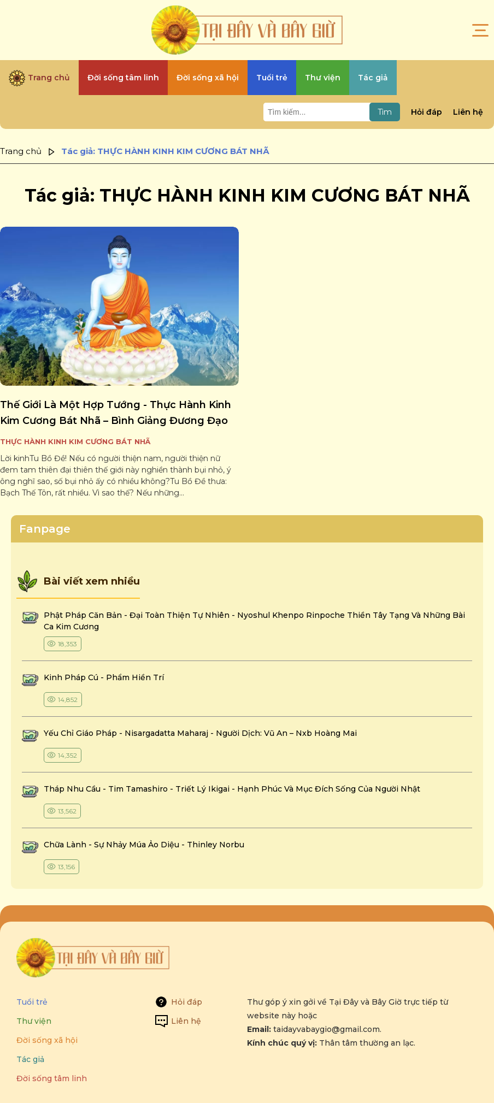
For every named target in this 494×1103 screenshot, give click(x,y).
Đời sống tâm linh (51, 1078)
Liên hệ (468, 112)
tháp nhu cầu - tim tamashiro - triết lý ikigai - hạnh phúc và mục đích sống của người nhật (232, 789)
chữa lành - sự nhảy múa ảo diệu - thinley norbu (144, 845)
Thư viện (33, 1021)
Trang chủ (21, 151)
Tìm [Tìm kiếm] (385, 112)
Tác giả (30, 1059)
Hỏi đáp (426, 112)
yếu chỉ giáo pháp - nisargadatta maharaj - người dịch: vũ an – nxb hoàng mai (200, 733)
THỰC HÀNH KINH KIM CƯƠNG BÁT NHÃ (75, 441)
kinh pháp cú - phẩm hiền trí (105, 677)
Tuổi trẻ (32, 1002)
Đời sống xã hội (47, 1040)
